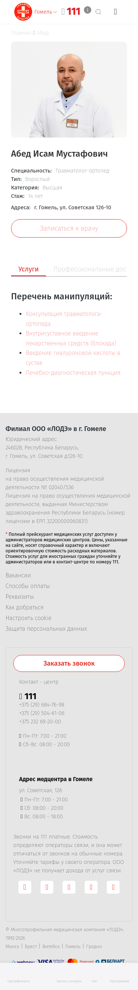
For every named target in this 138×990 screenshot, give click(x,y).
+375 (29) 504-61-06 (41, 713)
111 (73, 11)
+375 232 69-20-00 (40, 721)
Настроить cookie (29, 618)
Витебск (51, 946)
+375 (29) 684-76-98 (41, 704)
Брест (31, 946)
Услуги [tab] (28, 269)
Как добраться (24, 607)
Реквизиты (20, 597)
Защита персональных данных (46, 629)
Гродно (94, 946)
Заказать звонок (69, 663)
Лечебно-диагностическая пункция (73, 372)
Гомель (72, 946)
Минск (12, 946)
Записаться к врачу (69, 228)
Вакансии (18, 575)
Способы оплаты (28, 586)
